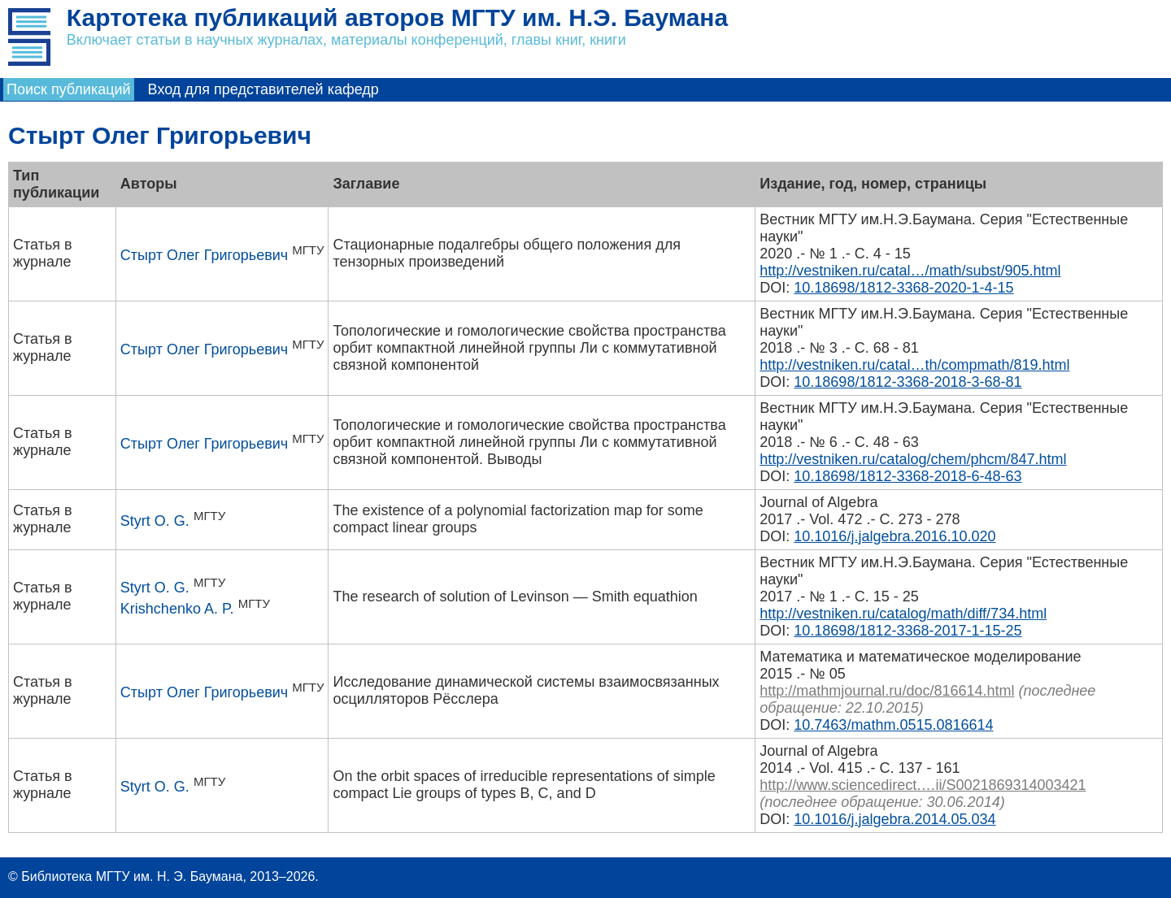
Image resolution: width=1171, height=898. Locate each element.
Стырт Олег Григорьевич (204, 255)
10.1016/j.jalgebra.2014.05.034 (894, 819)
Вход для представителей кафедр (263, 89)
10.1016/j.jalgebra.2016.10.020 (894, 536)
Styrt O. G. (154, 521)
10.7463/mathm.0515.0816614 (893, 725)
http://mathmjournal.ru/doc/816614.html (887, 691)
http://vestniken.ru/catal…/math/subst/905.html (910, 270)
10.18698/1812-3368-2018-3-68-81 (907, 382)
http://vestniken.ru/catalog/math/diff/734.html (903, 613)
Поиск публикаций (69, 89)
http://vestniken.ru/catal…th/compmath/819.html (914, 365)
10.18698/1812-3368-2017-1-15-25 (907, 631)
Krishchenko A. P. (177, 609)
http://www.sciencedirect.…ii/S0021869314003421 (923, 785)
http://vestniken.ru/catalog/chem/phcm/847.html (913, 459)
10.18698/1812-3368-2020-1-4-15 (903, 288)
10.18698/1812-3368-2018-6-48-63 (907, 476)
